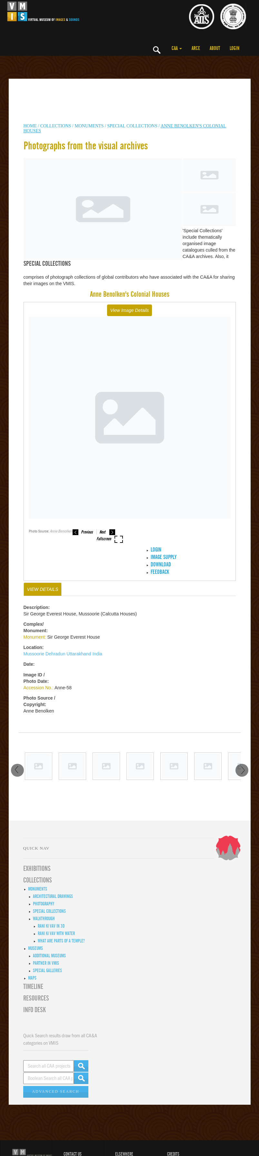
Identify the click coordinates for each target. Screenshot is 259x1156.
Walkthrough (44, 919)
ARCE (196, 48)
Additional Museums (49, 956)
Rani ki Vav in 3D (51, 926)
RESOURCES (36, 998)
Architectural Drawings (53, 896)
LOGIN (234, 48)
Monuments (37, 889)
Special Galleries (47, 970)
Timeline (33, 986)
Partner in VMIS (46, 963)
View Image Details (129, 310)
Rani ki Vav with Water (56, 933)
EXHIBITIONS (37, 868)
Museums (35, 948)
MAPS (32, 978)
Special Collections (132, 126)
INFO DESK (34, 1010)
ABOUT (215, 48)
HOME (30, 126)
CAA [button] (177, 48)
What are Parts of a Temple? (61, 941)
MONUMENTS (89, 126)
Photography (43, 904)
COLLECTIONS (56, 126)
